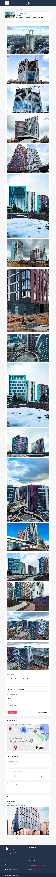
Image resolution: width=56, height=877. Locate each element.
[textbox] (28, 761)
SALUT (36, 776)
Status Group (33, 789)
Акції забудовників (12, 678)
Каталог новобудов (34, 678)
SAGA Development (12, 789)
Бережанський (11, 776)
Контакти (43, 854)
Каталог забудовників (13, 681)
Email (10, 699)
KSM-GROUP (21, 789)
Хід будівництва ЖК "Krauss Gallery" (16, 805)
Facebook (34, 868)
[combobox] (28, 761)
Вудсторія (42, 776)
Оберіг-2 (31, 776)
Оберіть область (12, 706)
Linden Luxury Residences (21, 776)
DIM (27, 789)
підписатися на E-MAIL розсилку (36, 865)
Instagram (43, 868)
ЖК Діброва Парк (21, 13)
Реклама (43, 851)
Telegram (38, 868)
